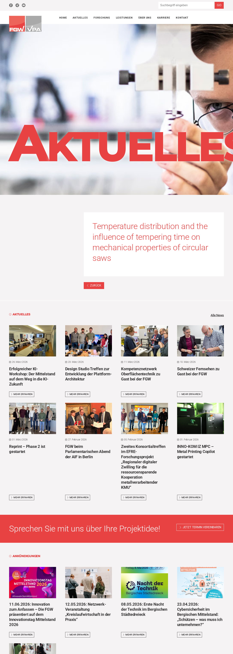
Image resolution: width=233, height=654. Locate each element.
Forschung (102, 17)
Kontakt (182, 17)
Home (63, 17)
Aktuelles (80, 17)
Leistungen (124, 17)
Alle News (217, 315)
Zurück (93, 285)
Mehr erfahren (22, 394)
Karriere (163, 17)
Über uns (144, 17)
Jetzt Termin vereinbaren (202, 527)
